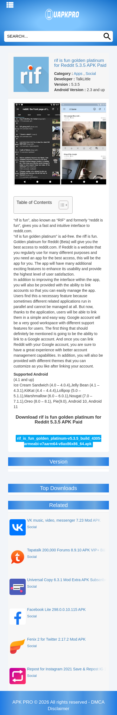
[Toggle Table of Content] (61, 205)
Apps (78, 73)
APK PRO (22, 702)
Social (91, 73)
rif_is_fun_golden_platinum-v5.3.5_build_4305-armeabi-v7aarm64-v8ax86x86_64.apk (59, 441)
